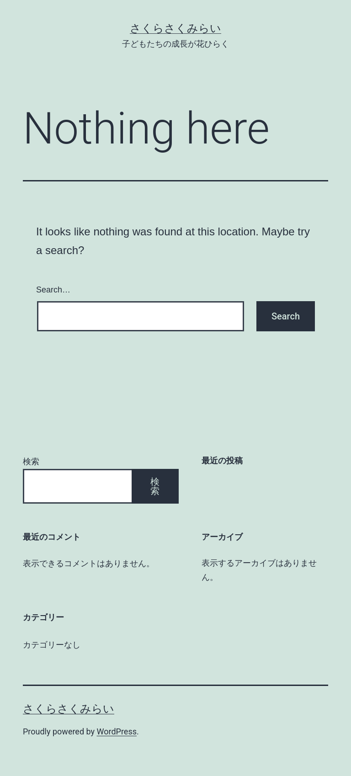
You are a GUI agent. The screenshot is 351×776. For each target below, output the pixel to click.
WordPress (117, 731)
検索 (31, 461)
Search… (53, 289)
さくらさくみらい (175, 28)
